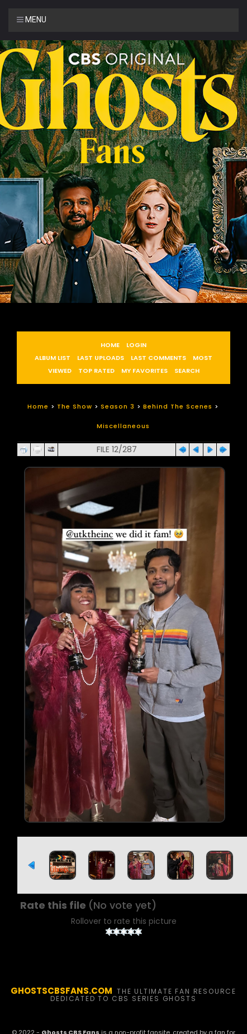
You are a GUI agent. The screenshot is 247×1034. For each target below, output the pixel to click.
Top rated (96, 370)
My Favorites (144, 370)
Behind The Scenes (177, 406)
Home (110, 344)
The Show (74, 406)
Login (136, 344)
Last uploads (100, 357)
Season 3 (118, 406)
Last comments (158, 357)
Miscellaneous (123, 425)
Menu (31, 19)
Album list (52, 357)
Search (187, 370)
